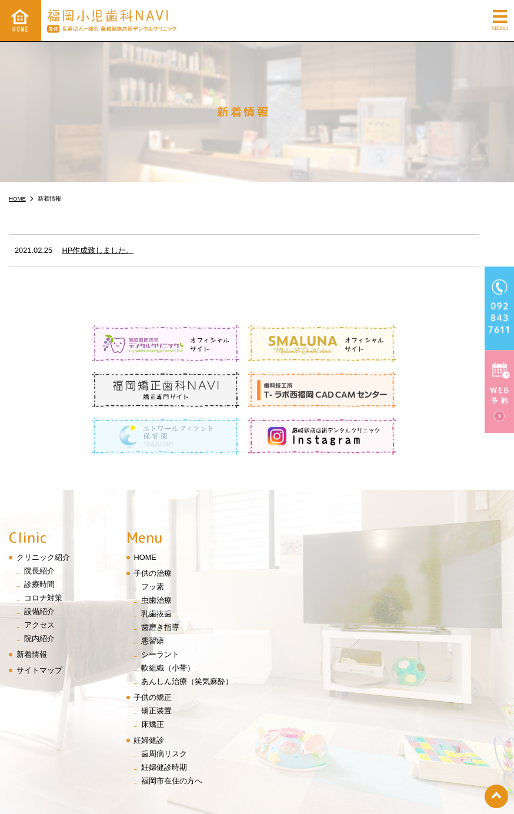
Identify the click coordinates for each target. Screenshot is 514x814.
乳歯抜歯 (156, 567)
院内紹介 (39, 592)
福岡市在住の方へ (171, 734)
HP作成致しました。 (97, 250)
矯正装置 (156, 664)
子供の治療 (152, 526)
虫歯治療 (156, 554)
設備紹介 (39, 565)
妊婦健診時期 (164, 721)
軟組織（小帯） (168, 622)
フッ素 (152, 540)
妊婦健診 (148, 694)
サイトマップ (39, 624)
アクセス (39, 579)
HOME (144, 510)
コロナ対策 (43, 552)
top (496, 796)
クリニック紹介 (43, 510)
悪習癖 (152, 595)
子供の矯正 (152, 651)
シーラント (160, 608)
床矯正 (152, 678)
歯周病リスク (164, 707)
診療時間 (39, 537)
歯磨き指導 (160, 581)
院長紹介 (39, 524)
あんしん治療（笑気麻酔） (187, 635)
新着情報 (31, 608)
